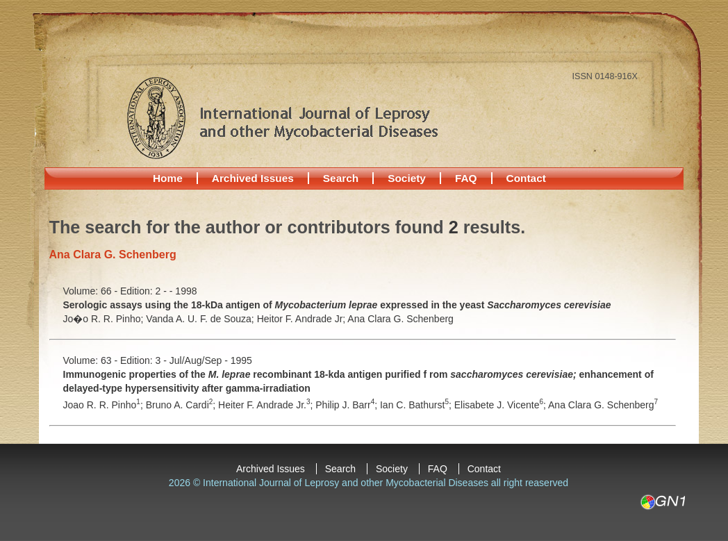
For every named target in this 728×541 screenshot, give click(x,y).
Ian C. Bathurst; (417, 404)
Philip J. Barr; (347, 404)
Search (340, 178)
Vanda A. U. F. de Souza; (201, 318)
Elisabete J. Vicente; (501, 404)
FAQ (466, 178)
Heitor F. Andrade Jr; (302, 318)
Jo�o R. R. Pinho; (105, 318)
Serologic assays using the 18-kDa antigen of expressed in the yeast (337, 304)
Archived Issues (253, 178)
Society (407, 178)
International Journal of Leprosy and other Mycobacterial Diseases (282, 117)
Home (168, 178)
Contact (526, 178)
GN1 (662, 502)
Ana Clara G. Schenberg (400, 318)
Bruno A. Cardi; (182, 404)
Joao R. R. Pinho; (104, 404)
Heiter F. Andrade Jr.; (266, 404)
